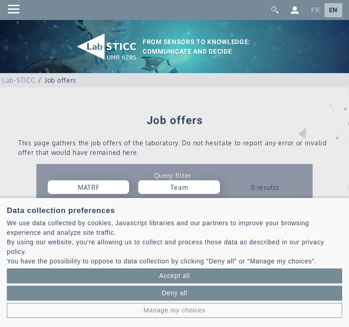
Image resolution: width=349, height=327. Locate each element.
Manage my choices (174, 310)
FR (315, 10)
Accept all (174, 275)
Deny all (174, 293)
